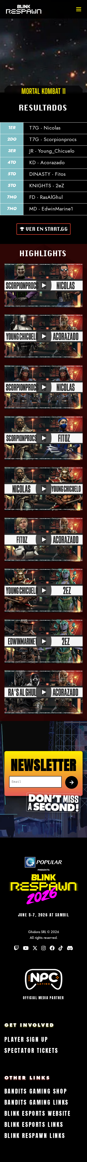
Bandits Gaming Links (36, 1103)
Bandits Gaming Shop (35, 1091)
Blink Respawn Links (34, 1136)
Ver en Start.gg (47, 229)
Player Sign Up (26, 1040)
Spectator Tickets (31, 1051)
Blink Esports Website (37, 1114)
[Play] (44, 285)
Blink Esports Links (33, 1125)
